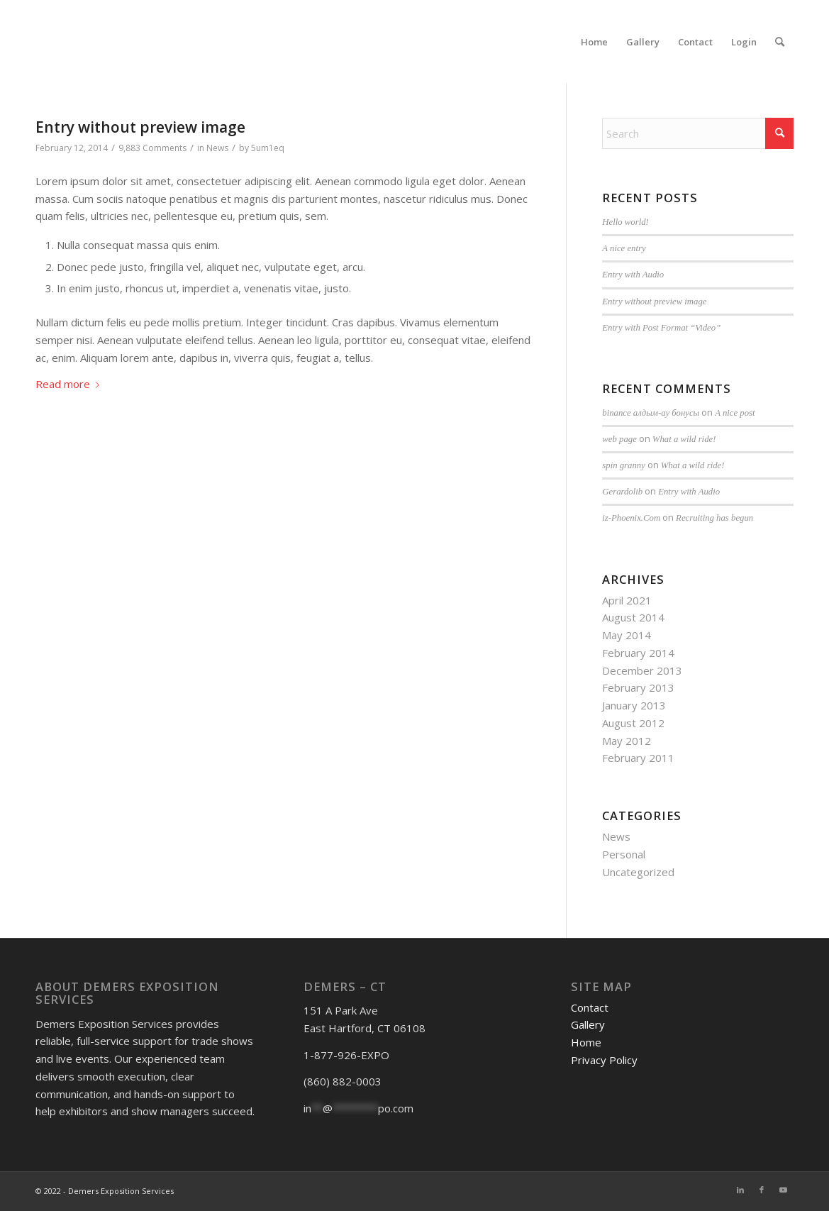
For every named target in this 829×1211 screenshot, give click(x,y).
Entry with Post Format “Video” (661, 328)
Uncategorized (638, 872)
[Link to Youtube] (783, 1189)
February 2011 (638, 758)
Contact (589, 1007)
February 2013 (638, 687)
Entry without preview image (140, 127)
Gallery (588, 1024)
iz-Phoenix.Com (631, 518)
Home (586, 1042)
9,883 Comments (152, 148)
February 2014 (638, 653)
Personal (623, 854)
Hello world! (625, 222)
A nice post (735, 413)
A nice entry (623, 248)
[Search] (780, 42)
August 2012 (633, 723)
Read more (70, 384)
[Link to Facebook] (761, 1189)
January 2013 (634, 705)
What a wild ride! (684, 439)
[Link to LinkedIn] (740, 1189)
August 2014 (633, 617)
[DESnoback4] (78, 42)
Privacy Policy (604, 1060)
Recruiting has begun (714, 518)
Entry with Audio (633, 275)
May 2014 (626, 635)
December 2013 (642, 670)
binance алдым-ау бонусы (650, 413)
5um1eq (267, 148)
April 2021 (627, 600)
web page (619, 439)
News (217, 148)
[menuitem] (594, 42)
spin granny (623, 465)
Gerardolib (622, 492)
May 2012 (626, 741)
